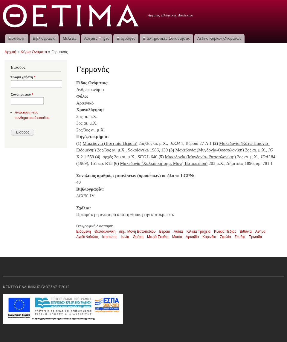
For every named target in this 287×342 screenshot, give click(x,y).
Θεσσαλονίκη (104, 231)
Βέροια (164, 231)
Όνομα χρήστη (23, 77)
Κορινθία (209, 237)
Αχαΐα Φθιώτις (87, 237)
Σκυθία (239, 237)
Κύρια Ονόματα (34, 52)
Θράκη (138, 237)
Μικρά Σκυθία (158, 237)
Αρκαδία (192, 237)
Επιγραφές (126, 38)
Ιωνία (125, 237)
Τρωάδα (255, 237)
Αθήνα (260, 231)
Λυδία (178, 231)
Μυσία (177, 237)
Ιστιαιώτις (109, 237)
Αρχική (10, 52)
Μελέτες (70, 38)
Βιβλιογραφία (44, 38)
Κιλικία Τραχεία (198, 231)
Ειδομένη (83, 231)
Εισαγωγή (16, 38)
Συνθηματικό (22, 94)
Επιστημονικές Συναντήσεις (166, 38)
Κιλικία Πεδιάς (225, 231)
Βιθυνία (245, 231)
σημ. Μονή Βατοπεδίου (137, 231)
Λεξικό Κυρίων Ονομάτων (219, 38)
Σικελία (225, 237)
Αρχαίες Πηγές (96, 38)
